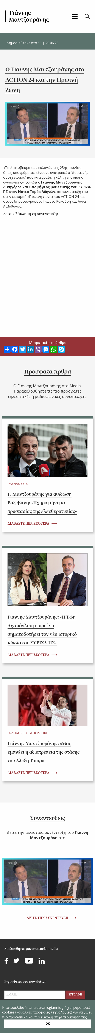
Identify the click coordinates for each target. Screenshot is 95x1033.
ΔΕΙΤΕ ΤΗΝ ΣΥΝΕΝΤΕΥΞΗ (47, 918)
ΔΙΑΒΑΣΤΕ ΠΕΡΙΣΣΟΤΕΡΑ (28, 523)
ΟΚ (47, 1023)
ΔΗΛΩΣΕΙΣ (19, 483)
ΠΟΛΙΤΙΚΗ (41, 733)
